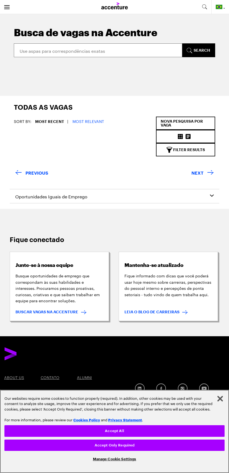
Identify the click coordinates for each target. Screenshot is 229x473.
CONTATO (50, 377)
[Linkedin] (140, 388)
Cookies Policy (86, 419)
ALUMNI (84, 377)
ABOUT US (14, 377)
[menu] (7, 7)
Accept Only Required (115, 445)
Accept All (114, 431)
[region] (114, 431)
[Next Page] (202, 173)
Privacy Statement (125, 419)
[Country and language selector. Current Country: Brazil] (220, 7)
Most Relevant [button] (88, 121)
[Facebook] (161, 388)
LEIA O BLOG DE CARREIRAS (151, 312)
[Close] (220, 399)
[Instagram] (183, 388)
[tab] (38, 110)
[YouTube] (204, 388)
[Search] (98, 50)
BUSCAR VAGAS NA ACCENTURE (46, 312)
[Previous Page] (31, 173)
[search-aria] (204, 7)
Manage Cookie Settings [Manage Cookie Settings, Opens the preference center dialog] (114, 459)
